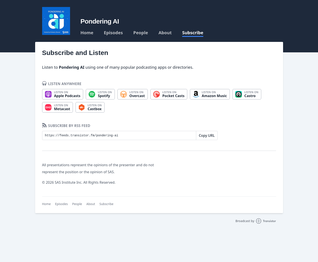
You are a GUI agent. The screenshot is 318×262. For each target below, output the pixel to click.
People (140, 33)
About (165, 33)
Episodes (113, 33)
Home (87, 33)
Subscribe (192, 33)
